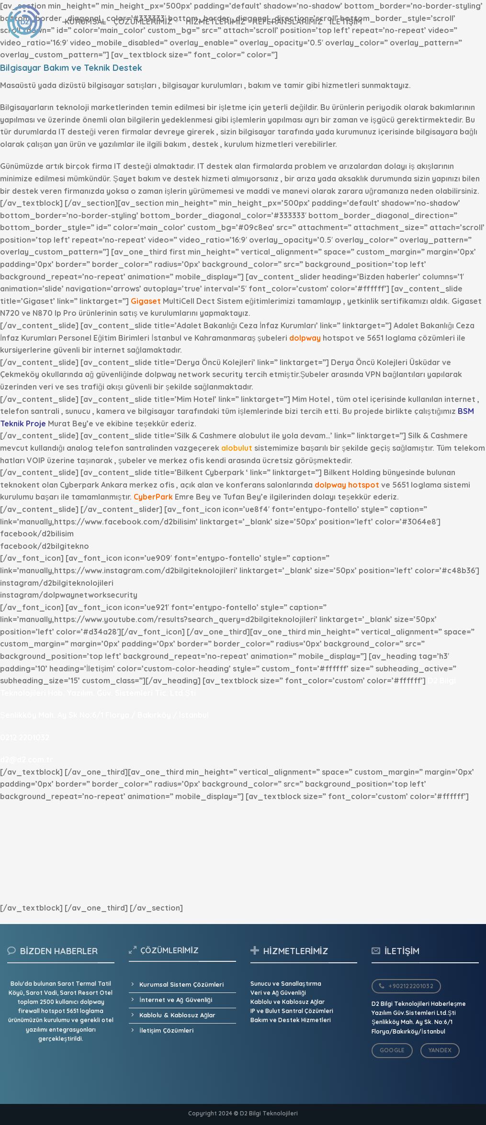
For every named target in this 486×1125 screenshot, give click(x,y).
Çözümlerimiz (146, 21)
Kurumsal (86, 21)
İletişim (345, 21)
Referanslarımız (287, 21)
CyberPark (153, 496)
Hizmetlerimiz (216, 21)
